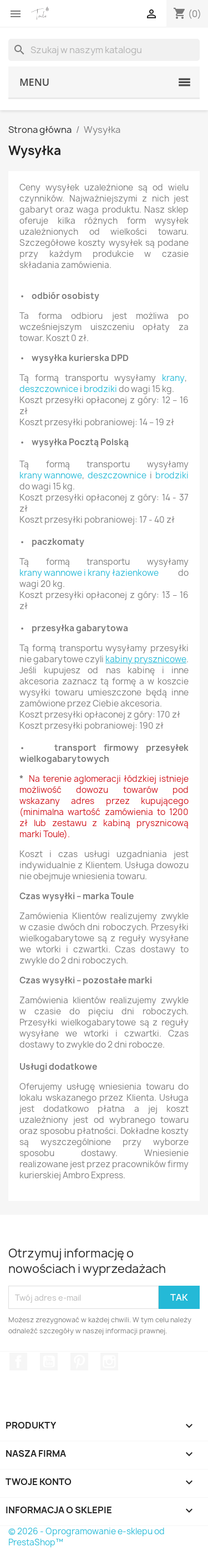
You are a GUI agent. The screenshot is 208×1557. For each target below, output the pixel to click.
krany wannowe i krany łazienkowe (89, 573)
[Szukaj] (104, 50)
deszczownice (48, 389)
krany (173, 378)
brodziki (100, 389)
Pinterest (79, 1361)
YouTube (49, 1361)
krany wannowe (50, 475)
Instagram (109, 1361)
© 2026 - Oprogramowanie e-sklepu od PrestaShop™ (86, 1537)
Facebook (18, 1361)
